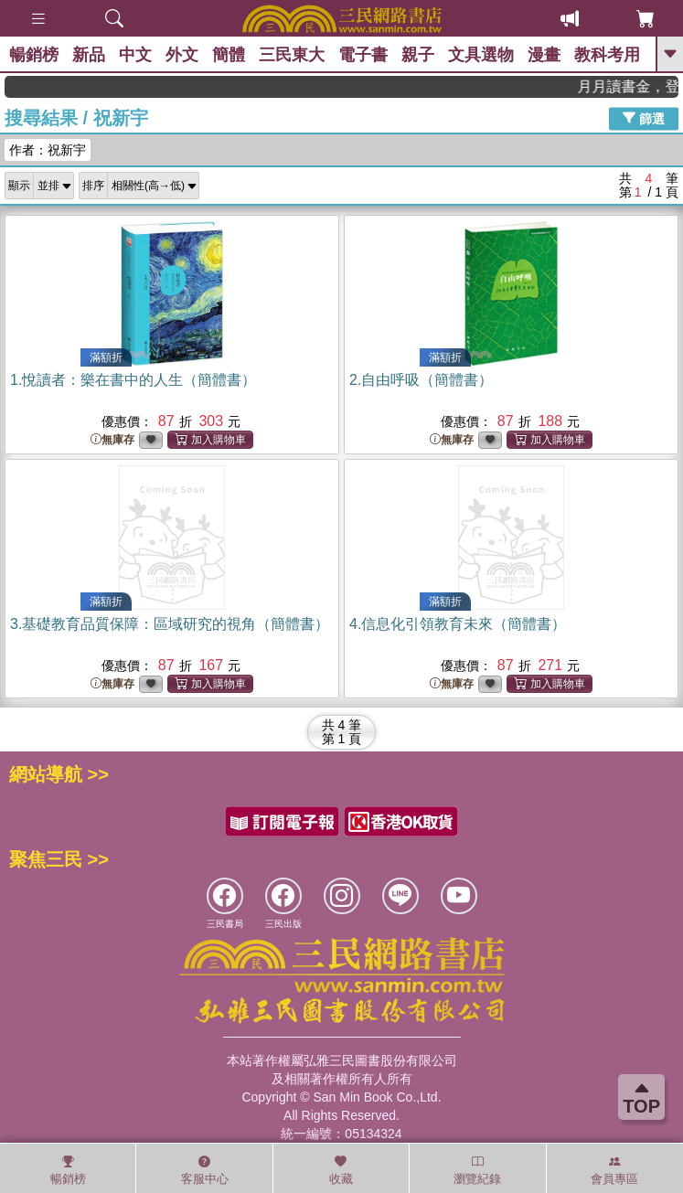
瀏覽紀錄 (477, 1170)
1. (133, 380)
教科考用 (607, 55)
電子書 (363, 55)
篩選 (644, 118)
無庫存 (112, 440)
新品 (88, 55)
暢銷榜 (34, 55)
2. (421, 380)
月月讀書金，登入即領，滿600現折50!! (638, 86)
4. (457, 624)
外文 (181, 55)
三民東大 (292, 55)
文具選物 (481, 55)
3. (169, 624)
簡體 (228, 55)
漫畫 (544, 55)
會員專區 (614, 1170)
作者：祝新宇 (47, 150)
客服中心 (205, 1170)
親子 (417, 55)
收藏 (341, 1170)
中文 (135, 55)
